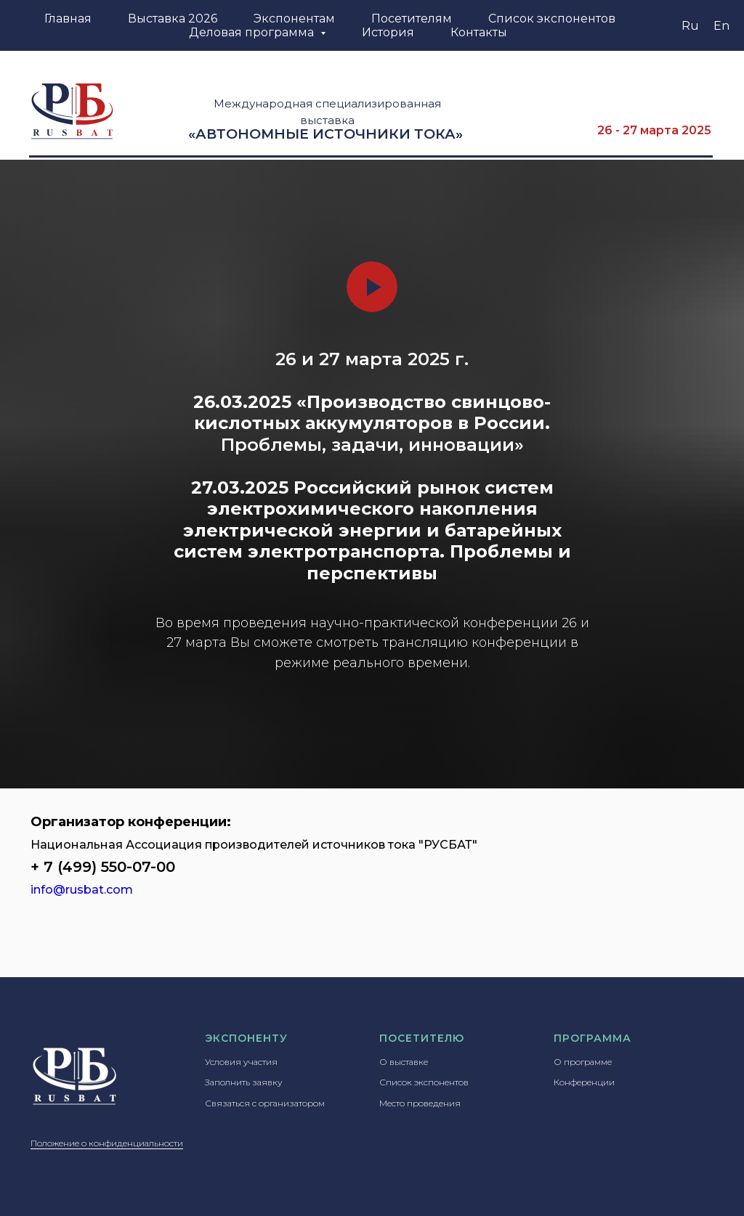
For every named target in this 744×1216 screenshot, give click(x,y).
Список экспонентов (551, 18)
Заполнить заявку (244, 1082)
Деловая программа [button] (253, 32)
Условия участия (241, 1061)
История (388, 32)
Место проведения (420, 1103)
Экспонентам (294, 18)
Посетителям (411, 18)
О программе (583, 1061)
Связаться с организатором (265, 1103)
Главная (68, 18)
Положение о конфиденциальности (107, 1143)
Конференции (584, 1082)
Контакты (478, 32)
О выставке (403, 1061)
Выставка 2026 (172, 18)
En (721, 26)
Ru (690, 26)
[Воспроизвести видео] (372, 286)
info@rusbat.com (82, 890)
